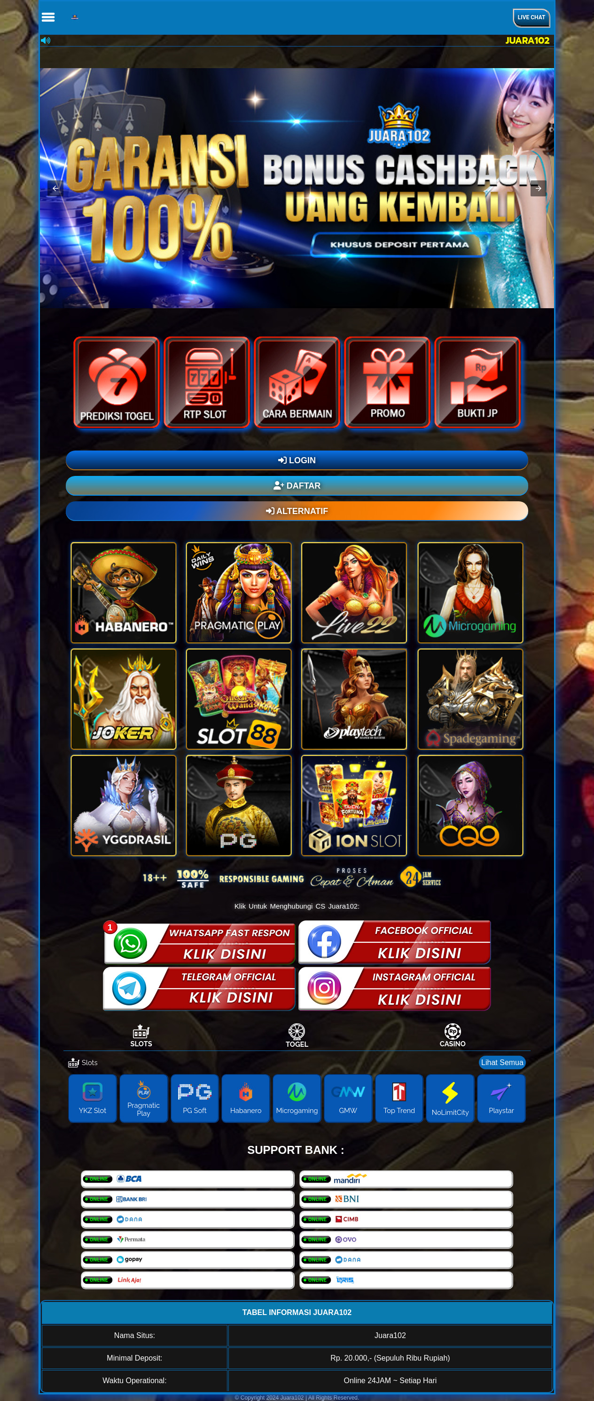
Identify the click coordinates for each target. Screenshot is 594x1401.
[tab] (141, 1036)
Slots (141, 1044)
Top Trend (399, 1110)
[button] (55, 188)
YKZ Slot (92, 1110)
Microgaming (297, 1110)
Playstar (501, 1110)
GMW (348, 1110)
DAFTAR (297, 485)
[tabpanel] (297, 1091)
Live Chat (532, 17)
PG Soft (195, 1110)
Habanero (246, 1110)
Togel (297, 1044)
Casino (453, 1044)
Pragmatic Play (143, 1109)
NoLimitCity (450, 1112)
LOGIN (297, 460)
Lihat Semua (502, 1062)
